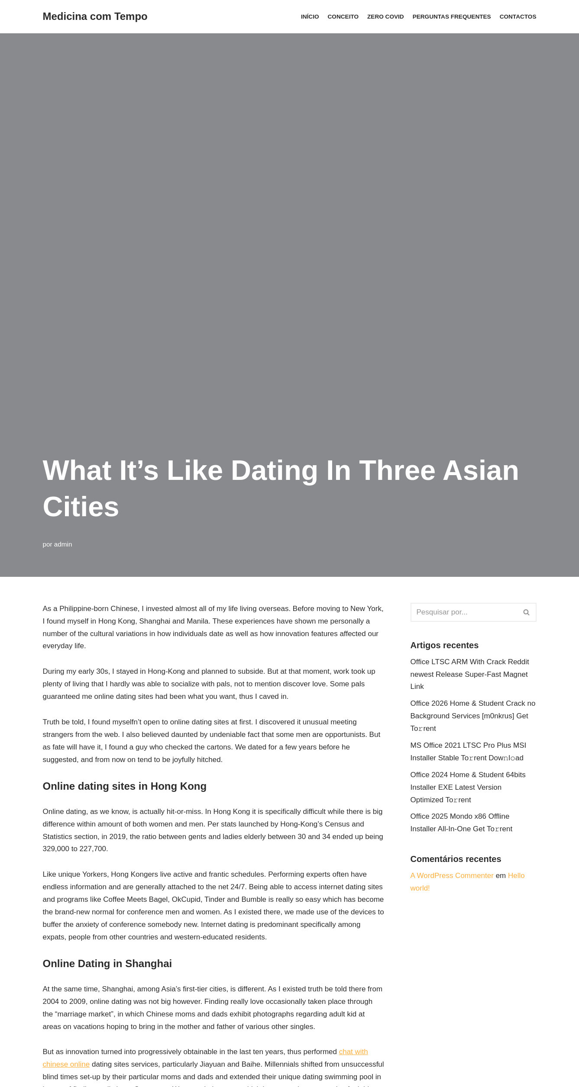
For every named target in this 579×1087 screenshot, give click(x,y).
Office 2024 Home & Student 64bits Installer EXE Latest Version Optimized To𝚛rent (468, 787)
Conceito (343, 16)
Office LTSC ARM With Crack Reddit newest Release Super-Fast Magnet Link (470, 674)
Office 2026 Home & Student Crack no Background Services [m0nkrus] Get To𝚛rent (473, 716)
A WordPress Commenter (452, 876)
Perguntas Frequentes (452, 16)
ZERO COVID (385, 16)
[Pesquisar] (464, 612)
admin (63, 544)
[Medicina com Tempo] (95, 17)
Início (310, 16)
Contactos (518, 16)
